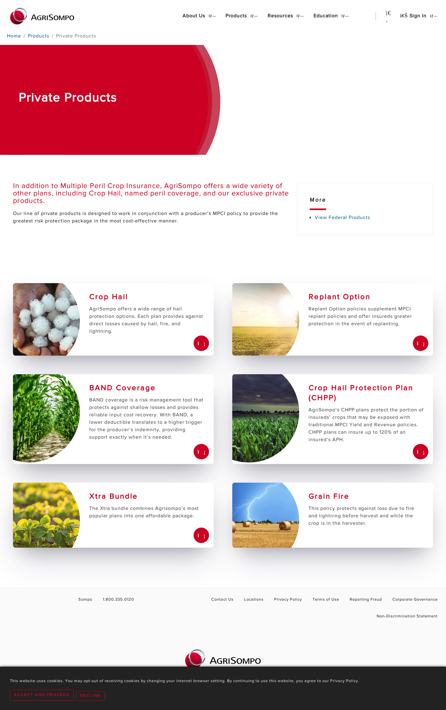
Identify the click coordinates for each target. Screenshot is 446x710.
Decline (92, 696)
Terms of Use (328, 600)
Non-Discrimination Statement (408, 616)
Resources (281, 16)
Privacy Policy (291, 600)
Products (236, 16)
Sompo (82, 600)
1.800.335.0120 (114, 600)
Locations (257, 600)
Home (14, 36)
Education (326, 16)
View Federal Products (342, 217)
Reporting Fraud (367, 600)
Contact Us (227, 600)
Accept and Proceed (42, 696)
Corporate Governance (415, 600)
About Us (194, 16)
